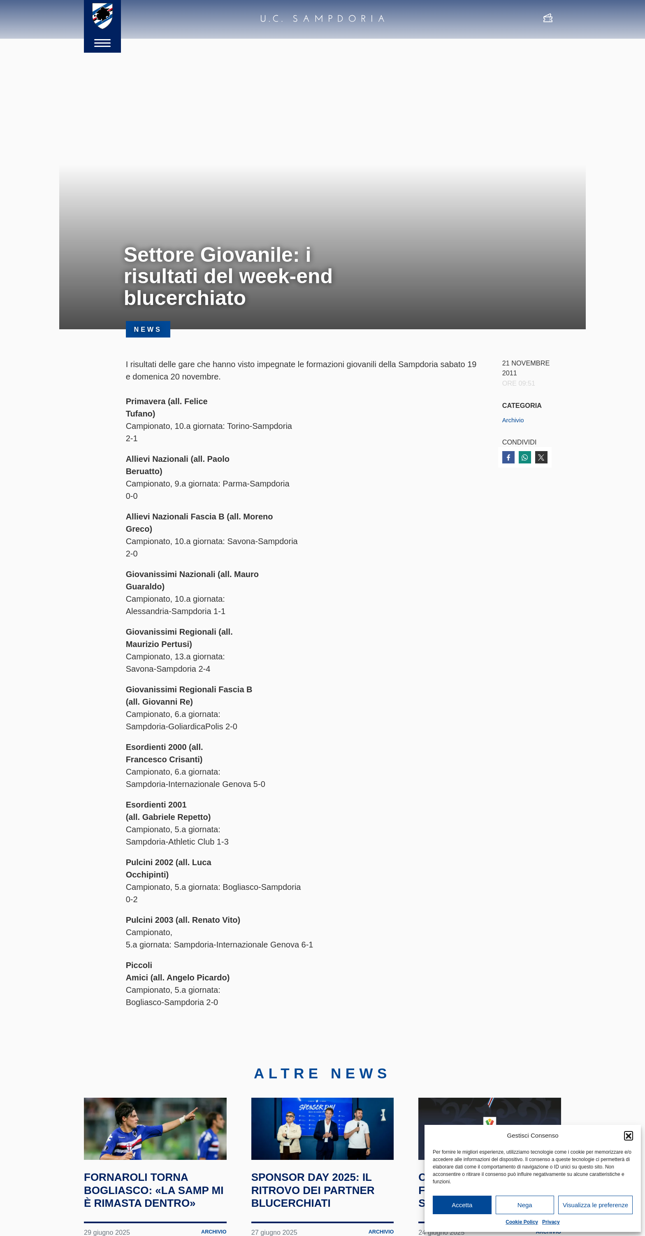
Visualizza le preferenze (595, 1204)
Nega (524, 1204)
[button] (628, 1135)
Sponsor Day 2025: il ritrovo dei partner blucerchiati (322, 1216)
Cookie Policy (522, 1222)
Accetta (462, 1204)
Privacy (551, 1222)
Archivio (514, 420)
